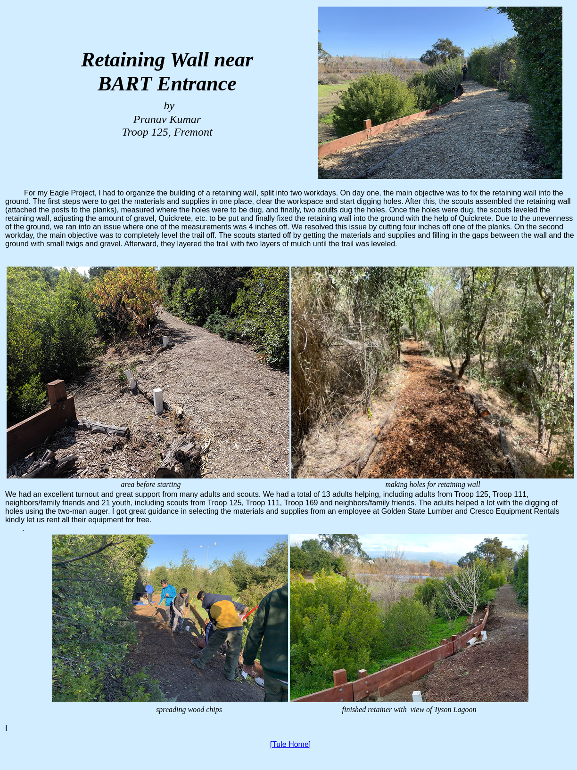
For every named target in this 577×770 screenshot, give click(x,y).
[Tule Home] (290, 744)
